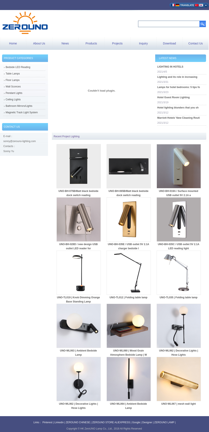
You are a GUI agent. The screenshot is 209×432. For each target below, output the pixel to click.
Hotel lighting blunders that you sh (178, 107)
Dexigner (147, 422)
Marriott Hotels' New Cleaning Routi (178, 117)
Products (91, 43)
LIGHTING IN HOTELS (170, 66)
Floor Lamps (13, 80)
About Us (39, 43)
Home (13, 43)
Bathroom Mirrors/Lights (19, 106)
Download (169, 43)
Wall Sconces (13, 86)
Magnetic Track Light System (22, 112)
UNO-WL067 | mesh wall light (178, 403)
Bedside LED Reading (18, 67)
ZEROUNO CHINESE (78, 422)
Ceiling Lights (13, 99)
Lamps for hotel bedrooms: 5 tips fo (178, 87)
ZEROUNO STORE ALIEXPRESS (111, 422)
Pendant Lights (14, 93)
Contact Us (195, 43)
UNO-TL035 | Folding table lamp (178, 297)
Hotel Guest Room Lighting (173, 97)
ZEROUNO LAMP (164, 422)
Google (136, 422)
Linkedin (59, 422)
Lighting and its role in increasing (177, 77)
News (65, 43)
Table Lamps (13, 73)
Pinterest (47, 422)
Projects (117, 43)
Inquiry (143, 43)
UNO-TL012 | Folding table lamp (128, 297)
